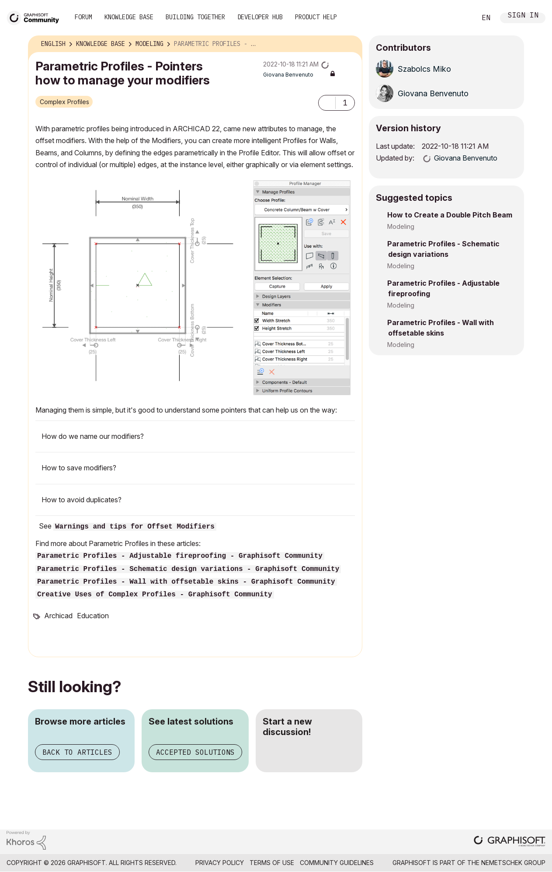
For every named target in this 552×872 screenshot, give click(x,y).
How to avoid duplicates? (82, 499)
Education (93, 615)
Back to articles (77, 752)
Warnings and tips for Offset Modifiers (135, 527)
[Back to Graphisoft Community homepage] (36, 17)
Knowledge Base (128, 17)
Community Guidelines (337, 862)
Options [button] (350, 44)
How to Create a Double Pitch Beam (449, 214)
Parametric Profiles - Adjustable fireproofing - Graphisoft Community (180, 556)
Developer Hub (260, 17)
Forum (83, 17)
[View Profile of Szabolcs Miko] (424, 69)
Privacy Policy (219, 862)
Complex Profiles (64, 101)
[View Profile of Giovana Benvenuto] (288, 74)
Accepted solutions (195, 752)
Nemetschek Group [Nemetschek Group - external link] (513, 862)
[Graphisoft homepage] (509, 842)
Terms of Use (272, 862)
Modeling (400, 226)
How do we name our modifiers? (93, 436)
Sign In (523, 16)
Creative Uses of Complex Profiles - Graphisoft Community (154, 595)
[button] (327, 102)
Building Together (195, 17)
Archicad (58, 615)
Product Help (316, 17)
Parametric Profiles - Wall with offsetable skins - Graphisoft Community (186, 582)
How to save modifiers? (79, 467)
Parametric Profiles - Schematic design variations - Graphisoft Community (188, 569)
